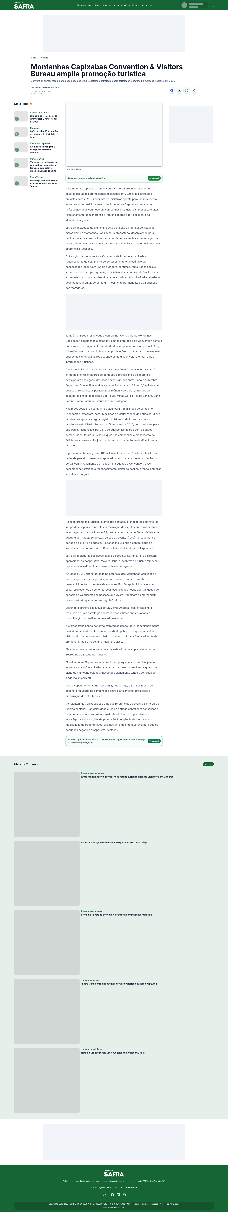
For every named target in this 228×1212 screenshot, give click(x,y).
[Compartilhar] (194, 90)
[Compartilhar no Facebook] (172, 90)
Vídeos (97, 5)
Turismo (44, 57)
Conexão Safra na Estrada (126, 5)
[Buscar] (212, 5)
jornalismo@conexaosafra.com (104, 1187)
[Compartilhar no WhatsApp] (186, 90)
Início (33, 57)
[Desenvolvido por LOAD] (121, 1207)
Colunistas (147, 5)
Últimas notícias (83, 5)
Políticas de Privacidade (169, 1204)
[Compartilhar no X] (179, 90)
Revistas (107, 5)
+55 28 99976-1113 (129, 1187)
